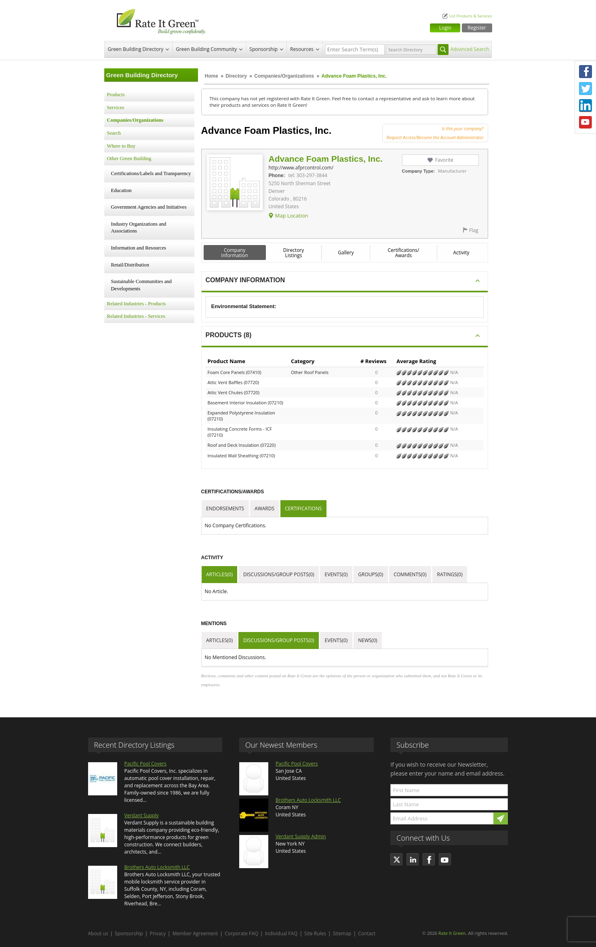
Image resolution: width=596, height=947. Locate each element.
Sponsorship (263, 49)
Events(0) (336, 574)
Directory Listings (293, 253)
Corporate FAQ (241, 933)
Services (115, 107)
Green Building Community (206, 49)
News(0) (367, 640)
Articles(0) (219, 574)
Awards (264, 508)
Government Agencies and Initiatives (149, 207)
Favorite (444, 159)
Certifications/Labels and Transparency (151, 173)
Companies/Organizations (284, 76)
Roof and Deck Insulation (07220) (242, 445)
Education (121, 190)
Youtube (585, 122)
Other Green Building (129, 158)
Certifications (303, 508)
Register (477, 27)
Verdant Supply (141, 815)
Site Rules (315, 933)
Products (116, 94)
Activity (461, 252)
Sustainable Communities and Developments (141, 285)
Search (114, 133)
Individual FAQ (281, 933)
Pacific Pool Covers (145, 763)
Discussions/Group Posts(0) (278, 574)
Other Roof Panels (310, 372)
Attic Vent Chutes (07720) (234, 392)
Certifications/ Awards (403, 253)
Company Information (234, 253)
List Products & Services (470, 16)
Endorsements (225, 508)
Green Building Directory (136, 49)
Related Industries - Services (136, 316)
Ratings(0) (450, 574)
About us (98, 933)
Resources (302, 49)
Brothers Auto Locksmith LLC (157, 867)
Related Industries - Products (136, 304)
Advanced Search (470, 49)
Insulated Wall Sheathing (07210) (241, 455)
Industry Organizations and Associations (138, 227)
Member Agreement (195, 933)
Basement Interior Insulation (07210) (245, 403)
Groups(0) (370, 574)
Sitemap (342, 933)
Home (211, 76)
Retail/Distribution (130, 265)
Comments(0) (410, 574)
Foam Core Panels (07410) (234, 372)
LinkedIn (585, 105)
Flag (473, 230)
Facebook (585, 71)
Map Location (291, 215)
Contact (366, 933)
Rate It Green (451, 933)
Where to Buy (121, 146)
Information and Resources (138, 248)
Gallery (346, 252)
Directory (236, 76)
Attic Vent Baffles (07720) (233, 382)
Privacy (158, 933)
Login (445, 27)
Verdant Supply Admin (301, 836)
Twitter (585, 88)
